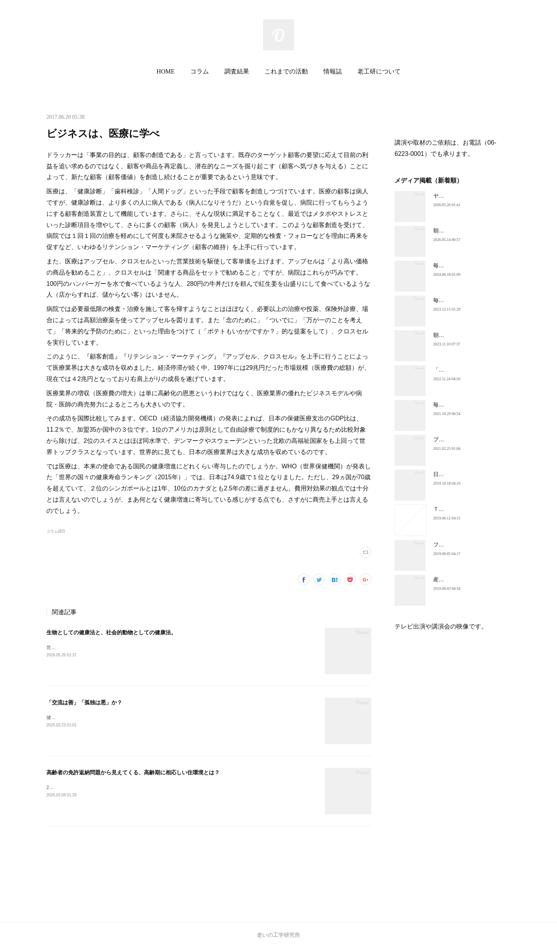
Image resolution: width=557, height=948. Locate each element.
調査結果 (236, 71)
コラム (199, 71)
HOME (165, 71)
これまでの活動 (286, 71)
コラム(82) (55, 531)
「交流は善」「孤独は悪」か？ (84, 702)
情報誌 (332, 71)
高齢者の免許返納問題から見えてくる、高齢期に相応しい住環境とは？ (133, 772)
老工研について (379, 71)
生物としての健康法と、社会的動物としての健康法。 (111, 632)
